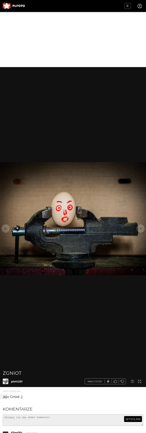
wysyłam (133, 419)
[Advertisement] (73, 39)
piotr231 (16, 381)
